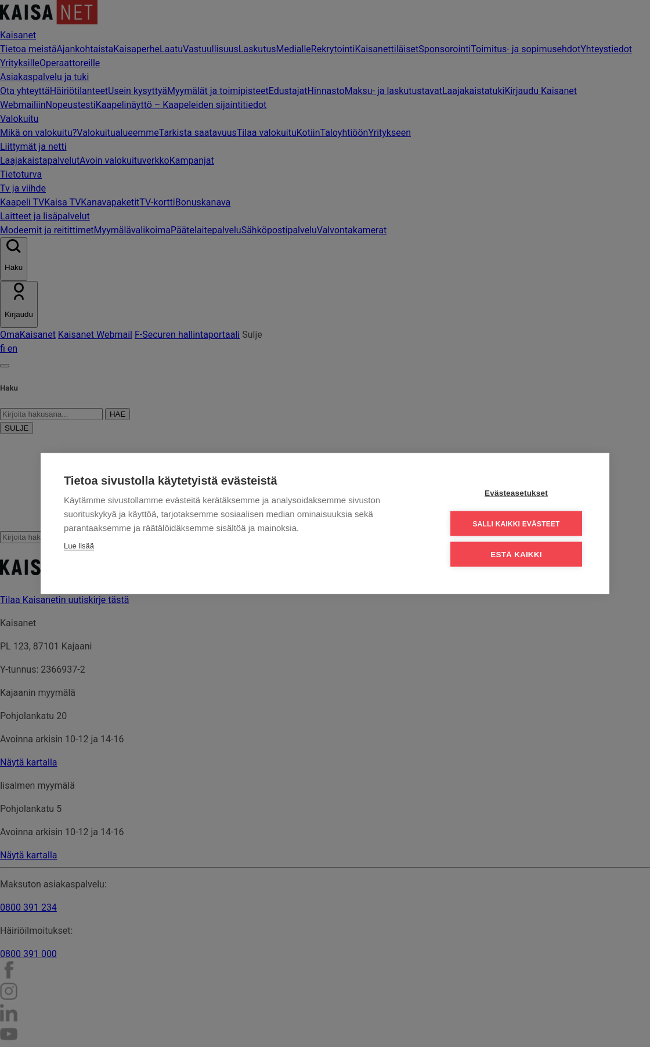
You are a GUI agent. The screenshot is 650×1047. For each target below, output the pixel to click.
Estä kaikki (515, 554)
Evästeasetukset (516, 493)
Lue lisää (79, 545)
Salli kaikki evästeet (515, 523)
